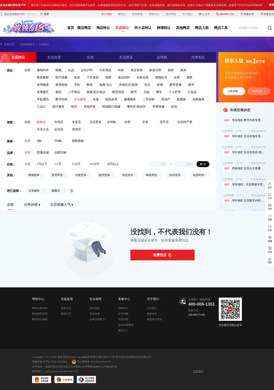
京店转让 (123, 28)
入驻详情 (234, 91)
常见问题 (123, 313)
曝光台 (122, 14)
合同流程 (94, 308)
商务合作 (152, 313)
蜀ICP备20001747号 (104, 357)
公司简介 (152, 308)
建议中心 (123, 330)
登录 (46, 14)
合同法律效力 (97, 319)
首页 (70, 28)
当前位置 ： (11, 44)
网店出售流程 (40, 308)
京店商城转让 (27, 44)
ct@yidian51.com (54, 371)
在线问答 (123, 319)
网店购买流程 (40, 313)
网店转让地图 (40, 319)
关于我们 (187, 14)
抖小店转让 (144, 28)
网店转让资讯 (154, 319)
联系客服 (137, 14)
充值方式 (66, 308)
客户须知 (106, 14)
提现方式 (66, 313)
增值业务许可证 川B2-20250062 (49, 361)
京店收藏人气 (60, 204)
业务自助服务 (126, 324)
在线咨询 (259, 91)
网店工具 (222, 28)
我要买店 (267, 14)
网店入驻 (203, 28)
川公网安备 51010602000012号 (91, 362)
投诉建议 (198, 371)
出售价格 (31, 204)
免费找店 (160, 255)
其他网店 (184, 28)
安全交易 (94, 313)
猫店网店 (85, 28)
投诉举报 (171, 14)
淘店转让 (104, 28)
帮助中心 (154, 14)
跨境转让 (165, 28)
